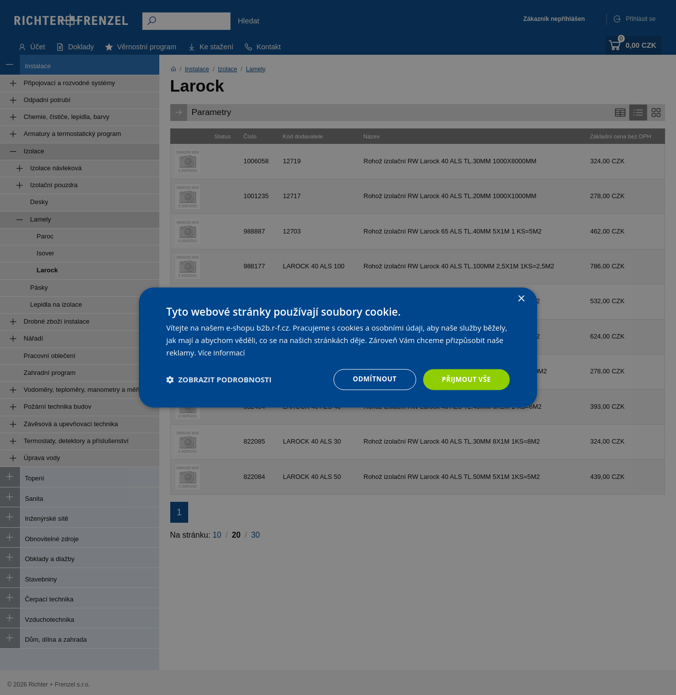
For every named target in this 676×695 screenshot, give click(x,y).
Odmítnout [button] (371, 379)
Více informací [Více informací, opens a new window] (222, 352)
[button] (219, 379)
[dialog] (338, 347)
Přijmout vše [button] (465, 379)
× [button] (521, 298)
